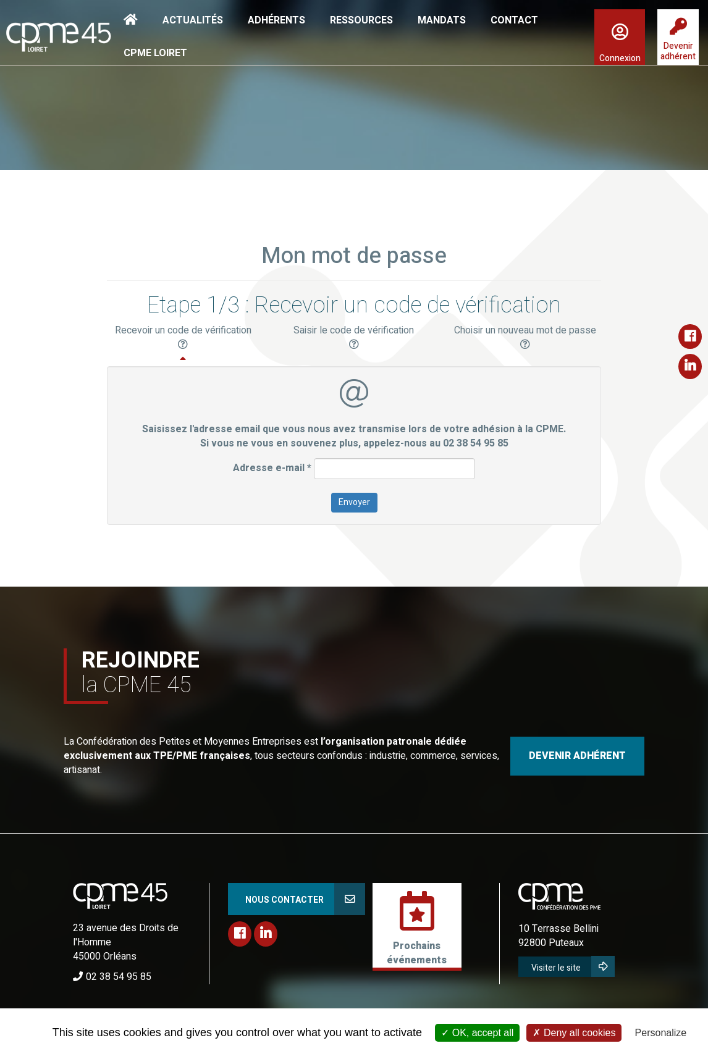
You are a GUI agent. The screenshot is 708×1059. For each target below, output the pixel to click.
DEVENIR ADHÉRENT (577, 755)
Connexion (620, 58)
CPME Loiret (155, 53)
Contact (514, 20)
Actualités (192, 20)
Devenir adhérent (678, 51)
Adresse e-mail (272, 468)
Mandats (442, 20)
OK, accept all (477, 1033)
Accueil (130, 19)
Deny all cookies (574, 1033)
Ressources (361, 20)
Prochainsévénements (417, 953)
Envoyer (354, 502)
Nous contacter (284, 900)
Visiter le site (556, 967)
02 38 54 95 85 (118, 976)
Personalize (661, 1033)
